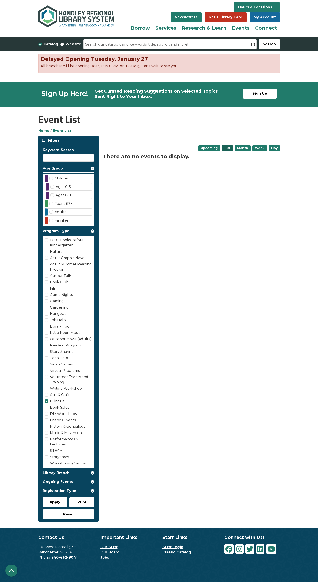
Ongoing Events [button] (58, 482)
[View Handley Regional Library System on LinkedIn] (260, 549)
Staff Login (172, 547)
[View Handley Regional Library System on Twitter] (249, 549)
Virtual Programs (65, 371)
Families (61, 220)
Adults (60, 212)
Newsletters (186, 17)
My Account (265, 17)
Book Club (59, 282)
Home (43, 131)
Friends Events (63, 420)
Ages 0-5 (63, 187)
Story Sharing (62, 352)
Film (53, 288)
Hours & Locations (255, 7)
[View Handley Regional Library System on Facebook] (229, 549)
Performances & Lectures (64, 441)
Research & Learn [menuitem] (204, 28)
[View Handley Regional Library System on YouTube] (271, 549)
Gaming (57, 301)
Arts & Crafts (60, 395)
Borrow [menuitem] (140, 28)
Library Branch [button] (56, 473)
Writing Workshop (66, 388)
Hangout (58, 314)
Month (242, 148)
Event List (62, 131)
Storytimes (59, 457)
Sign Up (259, 93)
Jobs (104, 557)
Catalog (51, 44)
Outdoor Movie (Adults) (70, 339)
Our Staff (109, 547)
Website (73, 44)
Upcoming (209, 148)
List (227, 148)
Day (274, 148)
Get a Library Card (225, 17)
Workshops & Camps (68, 463)
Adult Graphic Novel (68, 258)
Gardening (59, 307)
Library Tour (60, 326)
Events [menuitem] (241, 28)
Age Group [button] (53, 168)
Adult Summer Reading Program (71, 266)
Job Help (58, 320)
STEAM (56, 451)
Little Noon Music (65, 333)
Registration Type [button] (59, 491)
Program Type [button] (56, 231)
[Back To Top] (11, 571)
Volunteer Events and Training (69, 379)
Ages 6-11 (63, 195)
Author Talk (60, 276)
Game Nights (61, 295)
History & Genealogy (68, 426)
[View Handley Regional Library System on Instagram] (239, 549)
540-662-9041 (64, 557)
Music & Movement (66, 433)
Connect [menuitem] (266, 28)
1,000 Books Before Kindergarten (67, 242)
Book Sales (59, 407)
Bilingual (58, 401)
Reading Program (65, 345)
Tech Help (59, 358)
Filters (53, 140)
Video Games (61, 364)
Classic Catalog (176, 552)
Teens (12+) (64, 203)
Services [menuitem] (165, 28)
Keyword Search (58, 150)
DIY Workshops (63, 414)
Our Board (110, 552)
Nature (56, 251)
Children (62, 178)
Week (259, 148)
